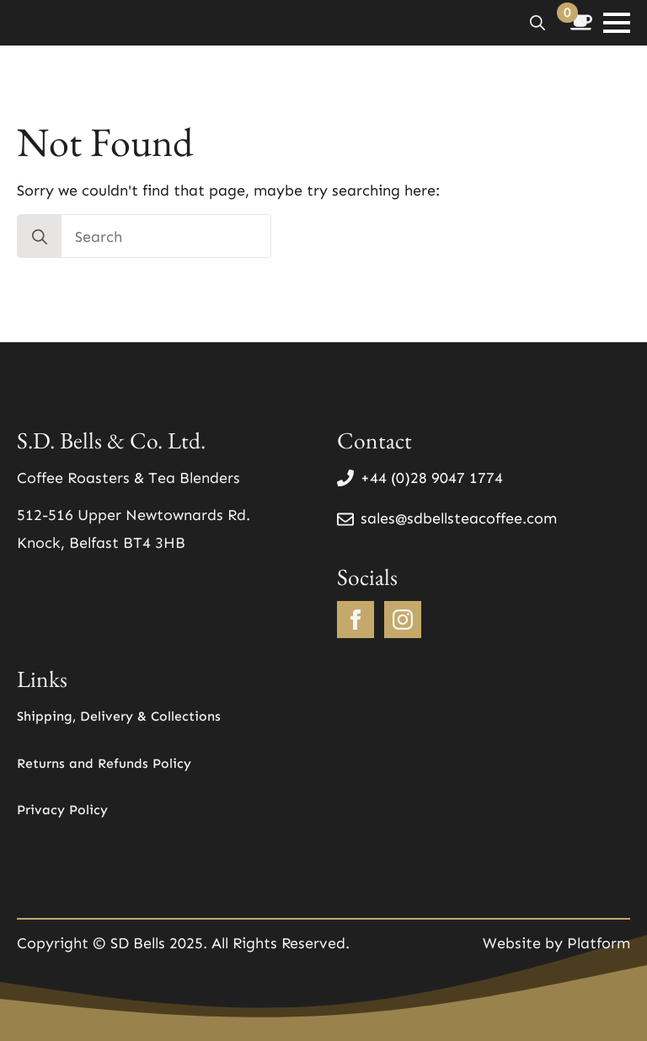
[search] (39, 237)
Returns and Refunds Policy (104, 763)
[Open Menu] (616, 22)
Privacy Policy (62, 810)
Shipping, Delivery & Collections (119, 716)
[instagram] (402, 619)
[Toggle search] (537, 23)
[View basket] (581, 23)
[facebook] (355, 619)
